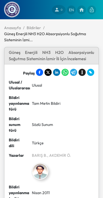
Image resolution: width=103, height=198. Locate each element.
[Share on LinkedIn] (56, 72)
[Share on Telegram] (73, 72)
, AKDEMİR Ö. (59, 155)
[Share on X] (48, 72)
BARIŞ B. (39, 155)
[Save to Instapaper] (82, 72)
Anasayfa (12, 27)
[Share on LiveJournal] (90, 72)
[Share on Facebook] (39, 72)
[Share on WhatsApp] (65, 72)
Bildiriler (34, 27)
